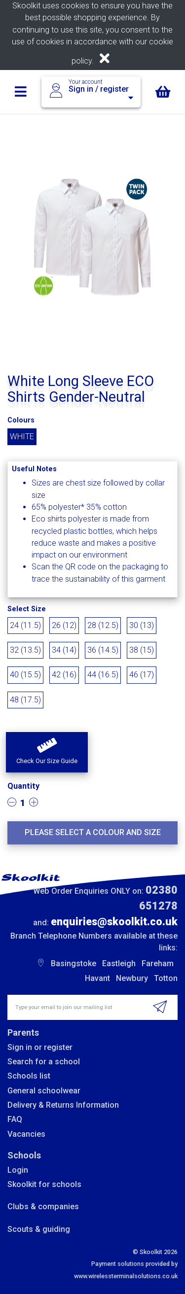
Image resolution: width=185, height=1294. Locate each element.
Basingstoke (73, 963)
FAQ (14, 1119)
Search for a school (43, 1061)
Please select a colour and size (93, 832)
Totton (166, 978)
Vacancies (26, 1134)
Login (17, 1170)
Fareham (158, 963)
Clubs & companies (43, 1206)
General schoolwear (43, 1090)
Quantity (23, 786)
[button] (47, 752)
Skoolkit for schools (44, 1184)
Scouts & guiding (38, 1229)
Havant (97, 978)
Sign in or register (40, 1047)
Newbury (132, 978)
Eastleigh (119, 963)
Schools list (28, 1076)
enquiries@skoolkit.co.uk (114, 921)
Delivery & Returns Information (63, 1105)
